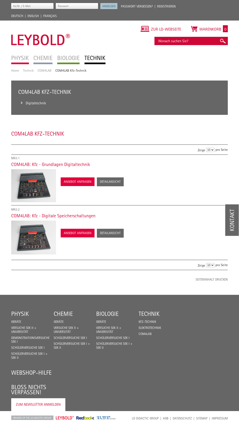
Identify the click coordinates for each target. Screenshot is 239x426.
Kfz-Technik (147, 322)
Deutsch (17, 16)
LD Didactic (32, 417)
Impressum (220, 418)
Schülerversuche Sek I (28, 347)
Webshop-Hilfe (31, 372)
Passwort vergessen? (137, 6)
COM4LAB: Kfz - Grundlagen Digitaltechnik (50, 164)
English (33, 16)
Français (50, 16)
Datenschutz (182, 418)
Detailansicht (110, 181)
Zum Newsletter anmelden (38, 404)
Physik (20, 313)
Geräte (16, 322)
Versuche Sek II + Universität (23, 330)
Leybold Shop (65, 417)
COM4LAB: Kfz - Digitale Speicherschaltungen (53, 215)
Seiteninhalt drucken (212, 279)
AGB (166, 418)
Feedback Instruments (85, 417)
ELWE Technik (106, 417)
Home (15, 70)
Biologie (107, 313)
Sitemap (201, 418)
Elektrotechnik (150, 328)
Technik (28, 70)
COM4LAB (44, 70)
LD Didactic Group (145, 418)
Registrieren (166, 6)
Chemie (63, 313)
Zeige (201, 150)
